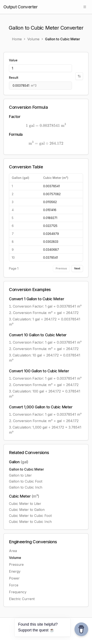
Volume (15, 557)
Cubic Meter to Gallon (27, 509)
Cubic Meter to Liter (25, 503)
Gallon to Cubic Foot (25, 481)
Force (13, 585)
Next (77, 268)
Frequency (17, 592)
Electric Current (22, 599)
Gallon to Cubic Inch (25, 487)
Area (13, 551)
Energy (14, 571)
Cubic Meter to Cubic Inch (30, 521)
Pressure (16, 564)
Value (13, 60)
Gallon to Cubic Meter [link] (62, 39)
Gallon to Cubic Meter (26, 469)
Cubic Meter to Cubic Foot (30, 515)
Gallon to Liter (20, 475)
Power (14, 578)
